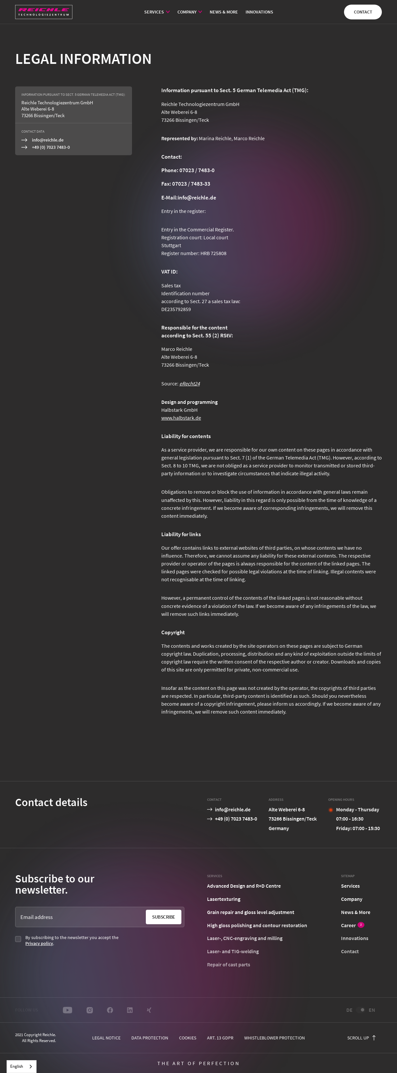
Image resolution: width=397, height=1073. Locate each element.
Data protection (149, 1038)
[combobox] (22, 1066)
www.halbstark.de (181, 417)
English (16, 1066)
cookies (187, 1038)
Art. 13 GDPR (220, 1038)
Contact (363, 12)
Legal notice (106, 1038)
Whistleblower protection (274, 1038)
